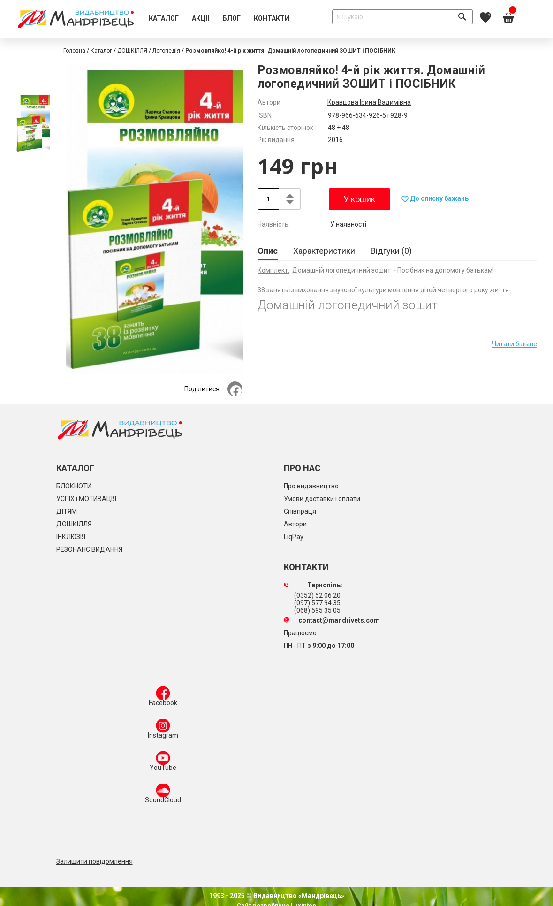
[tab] (268, 251)
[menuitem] (163, 19)
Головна (74, 50)
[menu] (219, 19)
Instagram (163, 730)
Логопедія (166, 50)
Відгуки (391, 251)
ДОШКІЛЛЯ (132, 50)
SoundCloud (163, 795)
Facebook (163, 698)
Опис (268, 251)
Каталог (101, 50)
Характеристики (324, 251)
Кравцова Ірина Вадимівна (369, 102)
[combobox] (402, 16)
